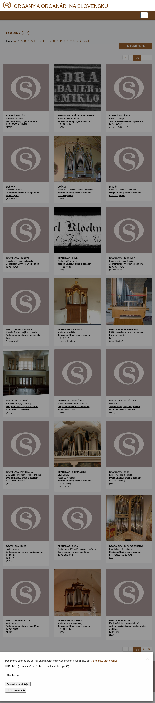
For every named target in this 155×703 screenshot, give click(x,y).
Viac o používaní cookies (104, 660)
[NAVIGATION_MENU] (144, 15)
